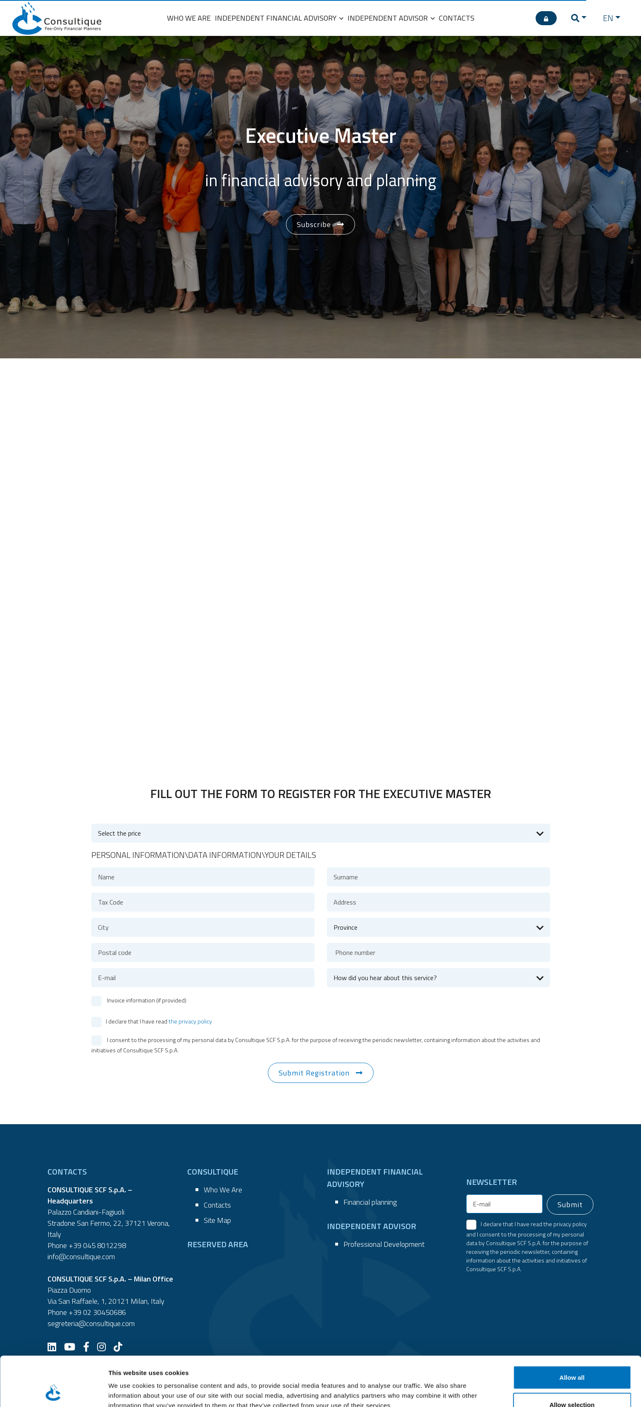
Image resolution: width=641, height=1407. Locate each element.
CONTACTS (456, 18)
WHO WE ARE (189, 18)
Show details (434, 1385)
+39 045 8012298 (97, 1245)
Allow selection (571, 1358)
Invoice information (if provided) (146, 1000)
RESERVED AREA (217, 1244)
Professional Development (383, 1244)
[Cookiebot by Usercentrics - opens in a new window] (53, 1391)
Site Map (217, 1220)
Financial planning (370, 1202)
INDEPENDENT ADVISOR (391, 18)
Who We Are (223, 1189)
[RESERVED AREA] (546, 18)
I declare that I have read (159, 1021)
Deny (572, 1384)
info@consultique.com (81, 1256)
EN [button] (608, 18)
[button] (579, 18)
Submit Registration (314, 1072)
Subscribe (314, 224)
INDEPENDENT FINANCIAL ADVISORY (279, 18)
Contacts (217, 1204)
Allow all (572, 1330)
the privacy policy (190, 1021)
